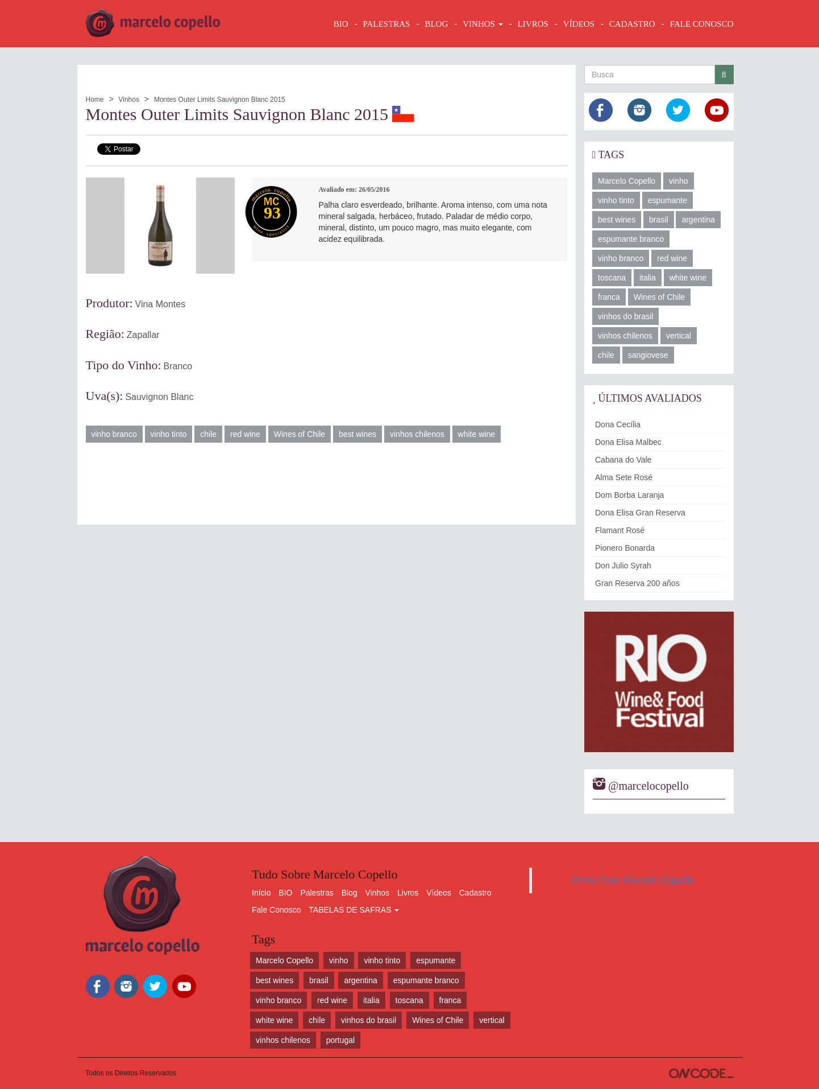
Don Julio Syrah (623, 565)
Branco (178, 366)
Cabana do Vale (623, 459)
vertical (678, 335)
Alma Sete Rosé (623, 477)
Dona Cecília (618, 424)
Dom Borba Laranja (629, 495)
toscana (612, 277)
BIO (341, 23)
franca (609, 297)
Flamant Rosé (620, 530)
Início (261, 892)
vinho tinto (169, 434)
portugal (340, 1040)
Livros (407, 892)
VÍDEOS (578, 23)
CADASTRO (632, 23)
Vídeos (438, 892)
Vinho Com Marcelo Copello (633, 880)
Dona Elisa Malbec (628, 442)
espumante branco (631, 239)
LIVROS (533, 23)
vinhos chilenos (417, 434)
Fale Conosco (276, 909)
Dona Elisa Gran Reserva (640, 512)
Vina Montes (160, 304)
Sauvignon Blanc (159, 397)
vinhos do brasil (625, 316)
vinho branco (114, 434)
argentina (697, 219)
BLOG (436, 23)
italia (647, 277)
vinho (678, 180)
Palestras (386, 23)
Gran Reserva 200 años (637, 583)
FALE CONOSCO (702, 23)
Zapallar (143, 335)
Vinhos (128, 100)
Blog (349, 892)
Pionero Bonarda (625, 547)
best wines (357, 434)
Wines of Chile (299, 434)
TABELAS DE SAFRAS (354, 909)
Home (95, 100)
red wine (245, 434)
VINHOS (482, 23)
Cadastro (475, 892)
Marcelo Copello (626, 180)
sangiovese (648, 355)
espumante (667, 200)
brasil (658, 219)
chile (208, 434)
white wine (476, 434)
